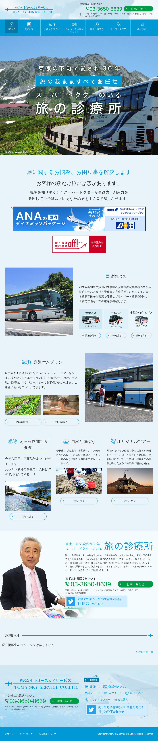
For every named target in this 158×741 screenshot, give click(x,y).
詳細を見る (90, 335)
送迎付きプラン (52, 29)
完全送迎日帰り (23, 422)
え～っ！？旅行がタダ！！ (74, 31)
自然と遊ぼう (97, 29)
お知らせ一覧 (145, 652)
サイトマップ (26, 734)
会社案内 (141, 29)
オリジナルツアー (119, 29)
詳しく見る (28, 516)
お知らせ (9, 734)
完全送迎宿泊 (60, 422)
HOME (11, 29)
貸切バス (29, 29)
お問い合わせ (138, 9)
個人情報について (47, 734)
